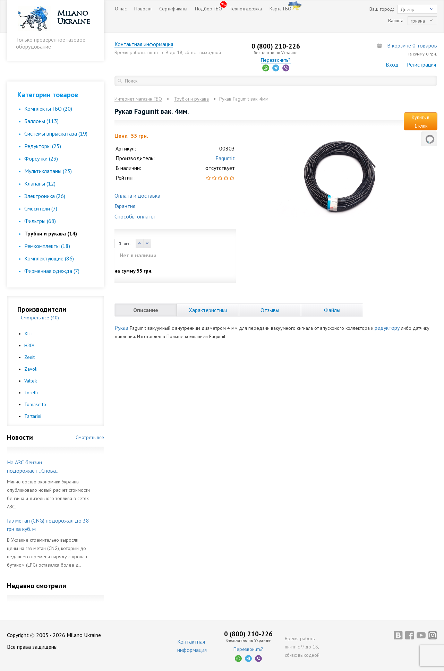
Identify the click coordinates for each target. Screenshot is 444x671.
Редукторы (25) (42, 146)
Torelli (31, 392)
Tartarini (32, 416)
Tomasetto (35, 404)
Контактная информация (143, 44)
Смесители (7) (40, 208)
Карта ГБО (280, 9)
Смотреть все (90, 437)
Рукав (121, 327)
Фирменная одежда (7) (51, 270)
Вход (392, 64)
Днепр (407, 9)
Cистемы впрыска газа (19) (55, 133)
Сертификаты (173, 9)
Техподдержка (246, 9)
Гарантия (124, 206)
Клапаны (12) (40, 183)
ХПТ (29, 333)
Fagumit (225, 158)
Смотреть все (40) (40, 318)
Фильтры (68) (40, 220)
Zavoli (30, 369)
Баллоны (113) (41, 121)
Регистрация (421, 64)
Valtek (30, 381)
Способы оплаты (134, 216)
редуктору (387, 327)
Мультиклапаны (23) (48, 170)
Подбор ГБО (208, 9)
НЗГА (29, 345)
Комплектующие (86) (49, 258)
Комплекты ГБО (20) (48, 108)
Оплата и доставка (137, 195)
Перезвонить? (276, 60)
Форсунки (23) (41, 158)
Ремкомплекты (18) (47, 245)
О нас (121, 9)
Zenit (29, 357)
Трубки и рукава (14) (50, 233)
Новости (143, 9)
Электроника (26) (44, 195)
